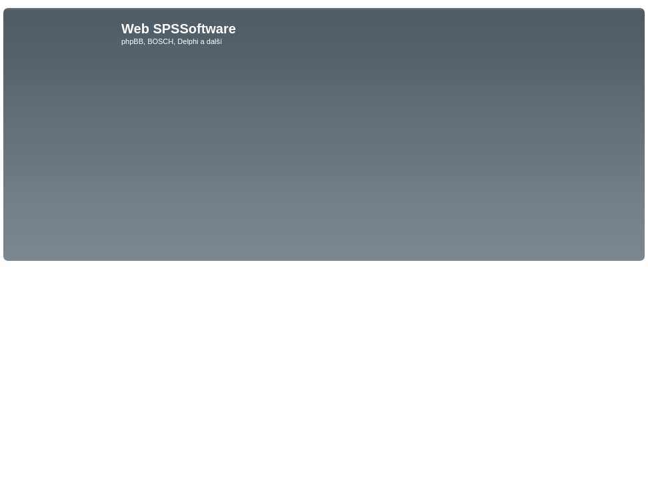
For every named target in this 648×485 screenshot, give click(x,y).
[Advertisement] (324, 157)
